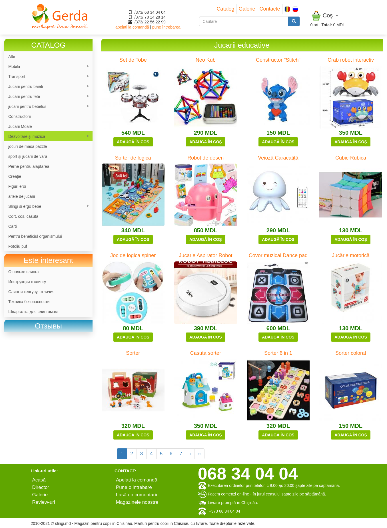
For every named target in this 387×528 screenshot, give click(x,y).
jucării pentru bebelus (46, 106)
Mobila (46, 66)
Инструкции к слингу (27, 281)
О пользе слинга (23, 271)
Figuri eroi (17, 186)
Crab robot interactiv (351, 60)
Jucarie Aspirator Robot (205, 255)
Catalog (225, 9)
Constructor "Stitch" (278, 60)
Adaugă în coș (133, 142)
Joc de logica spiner (133, 255)
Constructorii (19, 116)
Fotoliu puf (17, 246)
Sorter (133, 353)
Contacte (269, 9)
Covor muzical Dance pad (278, 255)
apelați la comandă (132, 27)
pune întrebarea (166, 27)
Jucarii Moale (20, 126)
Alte (11, 56)
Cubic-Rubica (350, 158)
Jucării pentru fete (46, 96)
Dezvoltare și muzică (46, 136)
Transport (46, 76)
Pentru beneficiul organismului (35, 236)
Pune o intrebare (134, 487)
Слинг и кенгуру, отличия (31, 291)
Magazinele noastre (137, 502)
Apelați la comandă (136, 480)
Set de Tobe (133, 60)
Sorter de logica (133, 158)
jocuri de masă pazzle (27, 146)
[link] (48, 326)
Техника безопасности (28, 301)
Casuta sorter (205, 353)
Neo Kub (206, 60)
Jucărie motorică (351, 255)
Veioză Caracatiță (278, 158)
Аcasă (39, 480)
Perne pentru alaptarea (28, 166)
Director (40, 487)
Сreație (14, 176)
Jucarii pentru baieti (46, 86)
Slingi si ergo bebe (46, 206)
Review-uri (43, 502)
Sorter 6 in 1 (278, 353)
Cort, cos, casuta (23, 216)
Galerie (246, 9)
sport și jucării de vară (27, 156)
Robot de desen (205, 158)
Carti (12, 226)
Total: (326, 25)
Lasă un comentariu (137, 494)
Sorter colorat (350, 353)
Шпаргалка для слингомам (33, 311)
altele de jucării (21, 196)
